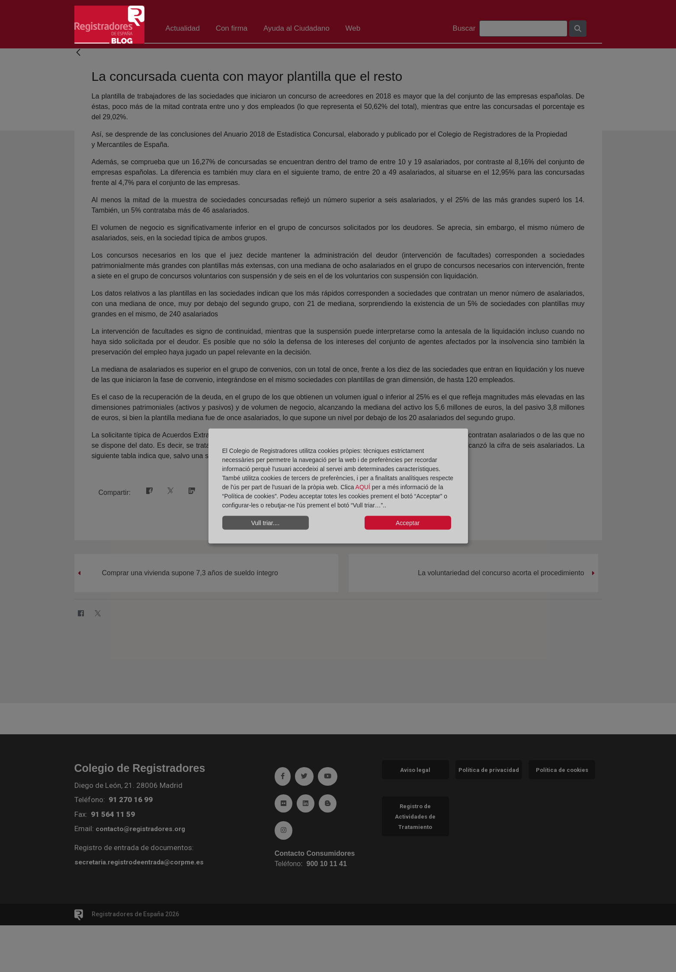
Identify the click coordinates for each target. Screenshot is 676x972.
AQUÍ (364, 487)
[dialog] (338, 486)
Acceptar (408, 522)
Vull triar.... (265, 522)
